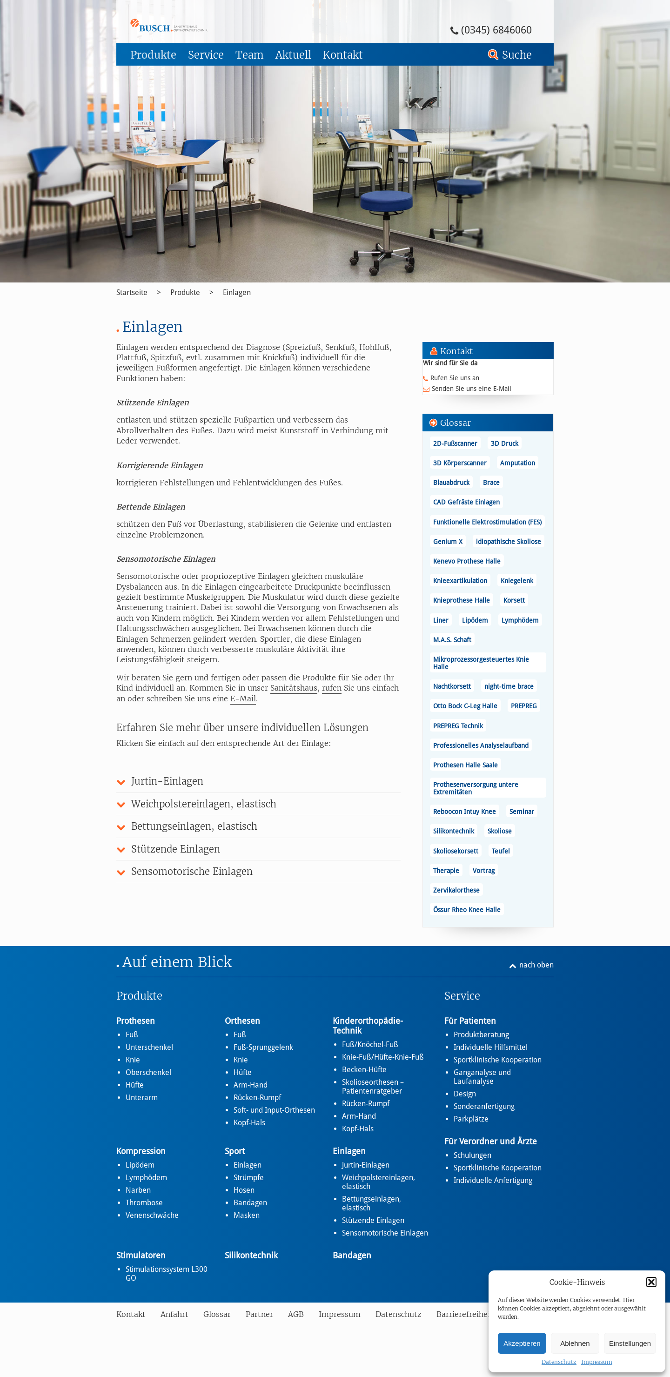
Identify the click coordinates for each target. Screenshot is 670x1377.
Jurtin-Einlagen (365, 1165)
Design (465, 1093)
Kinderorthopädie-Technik (368, 1025)
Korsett (514, 600)
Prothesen (135, 1021)
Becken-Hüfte (364, 1069)
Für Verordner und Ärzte (490, 1141)
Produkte (153, 54)
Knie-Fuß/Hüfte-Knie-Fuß (383, 1057)
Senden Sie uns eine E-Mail (471, 388)
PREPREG (524, 706)
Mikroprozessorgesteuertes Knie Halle (481, 663)
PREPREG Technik (458, 726)
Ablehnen (575, 1343)
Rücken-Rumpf (257, 1097)
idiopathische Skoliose (508, 541)
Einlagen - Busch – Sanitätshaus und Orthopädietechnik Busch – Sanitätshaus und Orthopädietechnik (194, 25)
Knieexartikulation (460, 580)
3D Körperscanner (460, 463)
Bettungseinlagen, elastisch (371, 1203)
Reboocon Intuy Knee (464, 811)
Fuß (132, 1034)
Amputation (517, 463)
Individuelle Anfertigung (493, 1180)
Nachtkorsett (452, 686)
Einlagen (237, 292)
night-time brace (509, 686)
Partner (259, 1314)
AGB (296, 1314)
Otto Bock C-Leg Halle (465, 706)
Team (249, 54)
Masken (247, 1215)
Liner (441, 620)
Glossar (217, 1314)
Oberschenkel (148, 1072)
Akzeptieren (521, 1343)
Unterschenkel (149, 1047)
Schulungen (472, 1155)
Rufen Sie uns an (454, 378)
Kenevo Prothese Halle (467, 561)
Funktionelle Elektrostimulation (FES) (487, 522)
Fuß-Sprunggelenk (263, 1047)
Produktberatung (481, 1034)
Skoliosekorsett (455, 851)
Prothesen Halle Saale (465, 765)
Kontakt (343, 54)
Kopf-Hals (249, 1122)
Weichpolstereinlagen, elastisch (378, 1182)
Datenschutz (559, 1361)
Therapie (446, 870)
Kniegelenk (517, 580)
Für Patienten (470, 1021)
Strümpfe (249, 1177)
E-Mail (243, 698)
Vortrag (484, 870)
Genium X (447, 541)
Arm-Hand (251, 1085)
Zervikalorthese (456, 890)
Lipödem (475, 620)
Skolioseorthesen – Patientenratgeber (373, 1086)
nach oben (536, 965)
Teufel (501, 851)
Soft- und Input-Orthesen (274, 1110)
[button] (651, 1282)
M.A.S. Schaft (452, 640)
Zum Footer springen (142, 3)
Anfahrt (174, 1314)
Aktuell (293, 54)
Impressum (596, 1361)
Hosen (244, 1190)
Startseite (131, 292)
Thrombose (144, 1202)
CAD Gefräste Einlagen (466, 502)
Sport (235, 1151)
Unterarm (142, 1097)
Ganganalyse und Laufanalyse (482, 1077)
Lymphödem (520, 620)
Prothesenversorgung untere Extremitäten (475, 788)
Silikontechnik (453, 831)
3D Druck (504, 443)
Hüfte (135, 1085)
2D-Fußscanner (455, 443)
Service (206, 54)
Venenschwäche (152, 1215)
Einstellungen (630, 1343)
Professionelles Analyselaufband (481, 745)
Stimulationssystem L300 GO (167, 1274)
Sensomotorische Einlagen (385, 1233)
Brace (491, 482)
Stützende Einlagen (373, 1220)
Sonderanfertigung (484, 1106)
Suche (517, 54)
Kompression (141, 1151)
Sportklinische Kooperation (498, 1059)
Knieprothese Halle (461, 600)
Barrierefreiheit (464, 1314)
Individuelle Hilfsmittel (491, 1047)
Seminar (521, 811)
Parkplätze (471, 1119)
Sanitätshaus (293, 687)
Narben (138, 1190)
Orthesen (242, 1021)
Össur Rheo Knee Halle (467, 910)
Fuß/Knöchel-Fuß (370, 1044)
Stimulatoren (141, 1255)
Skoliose (500, 831)
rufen (332, 687)
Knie (133, 1059)
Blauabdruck (451, 482)
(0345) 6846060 (496, 30)
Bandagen (250, 1202)
